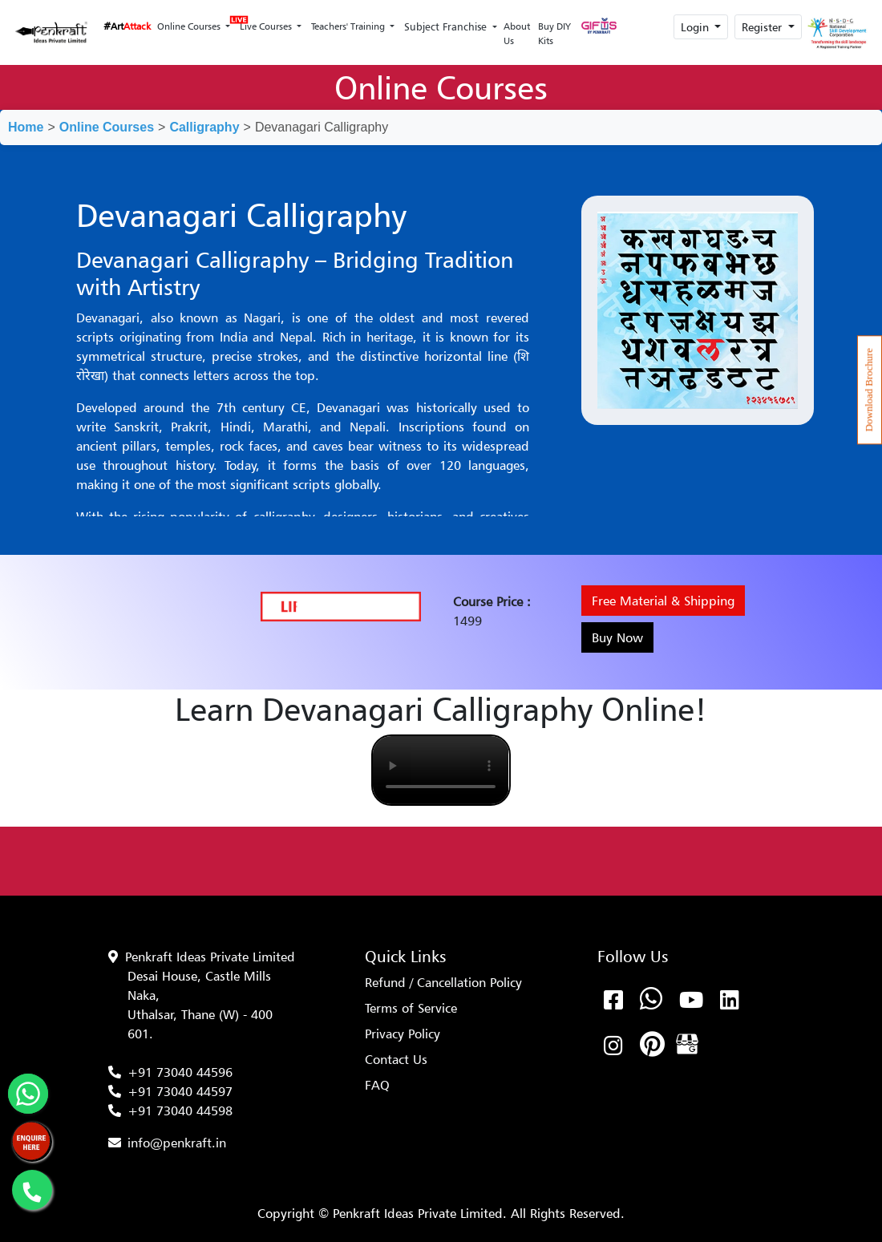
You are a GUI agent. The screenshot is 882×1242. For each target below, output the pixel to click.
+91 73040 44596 (180, 1072)
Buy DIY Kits (554, 33)
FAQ (377, 1085)
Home (25, 127)
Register (763, 27)
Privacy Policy (402, 1034)
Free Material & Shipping (663, 601)
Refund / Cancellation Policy (443, 982)
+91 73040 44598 (180, 1110)
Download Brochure (869, 389)
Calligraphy (204, 127)
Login (696, 27)
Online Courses (190, 26)
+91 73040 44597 (180, 1091)
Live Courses (264, 21)
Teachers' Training (349, 26)
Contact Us (396, 1059)
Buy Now (617, 637)
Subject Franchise (447, 26)
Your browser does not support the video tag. (440, 770)
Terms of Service (411, 1008)
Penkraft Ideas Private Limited (210, 957)
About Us (517, 33)
